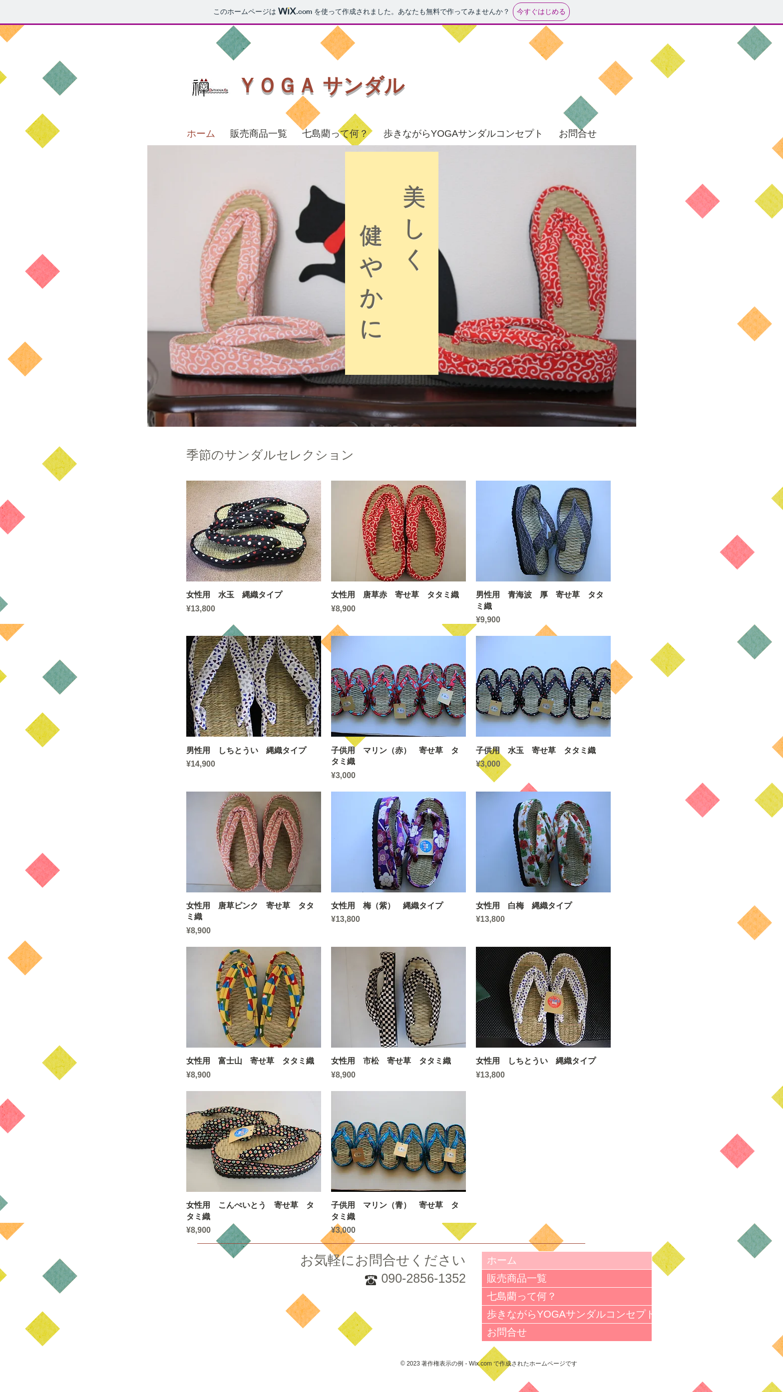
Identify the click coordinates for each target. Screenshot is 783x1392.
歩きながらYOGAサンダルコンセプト (569, 1314)
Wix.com (480, 1363)
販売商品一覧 (517, 1278)
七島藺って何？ (522, 1296)
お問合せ (507, 1332)
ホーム (502, 1260)
